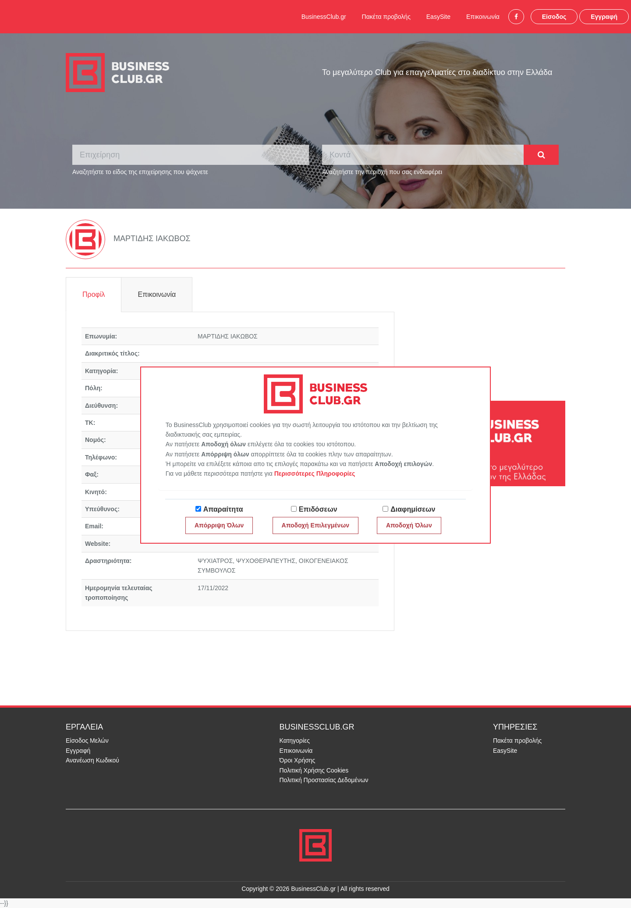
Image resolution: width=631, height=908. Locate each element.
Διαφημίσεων (412, 509)
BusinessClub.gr (323, 16)
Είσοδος (554, 16)
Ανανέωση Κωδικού (92, 760)
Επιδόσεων (318, 509)
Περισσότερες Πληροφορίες (314, 473)
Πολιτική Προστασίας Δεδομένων (324, 779)
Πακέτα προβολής (386, 16)
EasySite (438, 16)
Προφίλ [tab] (93, 294)
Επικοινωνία (483, 16)
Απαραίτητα (223, 509)
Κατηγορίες (295, 740)
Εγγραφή (604, 16)
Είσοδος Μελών (87, 740)
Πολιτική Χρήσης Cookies (314, 770)
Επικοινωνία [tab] (157, 294)
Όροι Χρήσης (298, 760)
